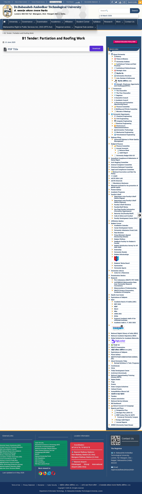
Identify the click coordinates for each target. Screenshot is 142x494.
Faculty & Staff (116, 194)
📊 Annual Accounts (121, 148)
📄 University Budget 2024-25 (124, 155)
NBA (115, 311)
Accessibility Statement (91, 2)
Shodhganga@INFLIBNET (42, 452)
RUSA (116, 316)
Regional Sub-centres (84, 27)
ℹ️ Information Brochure (122, 76)
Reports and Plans (117, 408)
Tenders (114, 396)
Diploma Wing (116, 137)
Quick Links (132, 2)
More (118, 22)
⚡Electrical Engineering (122, 123)
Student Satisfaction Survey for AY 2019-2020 (126, 246)
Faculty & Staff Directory (122, 205)
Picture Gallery (116, 190)
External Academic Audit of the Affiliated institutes (125, 319)
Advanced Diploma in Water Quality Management (126, 140)
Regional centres (63, 27)
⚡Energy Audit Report (122, 420)
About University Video (119, 361)
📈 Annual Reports (120, 422)
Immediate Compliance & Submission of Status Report (124, 159)
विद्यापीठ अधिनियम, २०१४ (122, 81)
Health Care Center (117, 295)
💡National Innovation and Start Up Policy (123, 172)
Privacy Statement (29, 485)
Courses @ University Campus (127, 417)
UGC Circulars (39, 460)
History (117, 56)
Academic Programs (118, 192)
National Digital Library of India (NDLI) (124, 333)
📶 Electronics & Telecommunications (121, 126)
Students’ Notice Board (122, 263)
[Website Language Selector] (56, 2)
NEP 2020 (117, 304)
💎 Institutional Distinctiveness (125, 68)
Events (113, 384)
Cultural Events (116, 389)
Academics (56, 22)
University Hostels (120, 252)
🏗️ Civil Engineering (121, 119)
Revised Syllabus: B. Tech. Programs (126, 363)
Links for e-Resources (121, 273)
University (13, 22)
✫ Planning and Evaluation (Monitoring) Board (123, 103)
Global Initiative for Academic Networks (125, 338)
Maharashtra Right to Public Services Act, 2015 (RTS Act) (27, 27)
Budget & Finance (117, 144)
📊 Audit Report (122, 153)
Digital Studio (115, 379)
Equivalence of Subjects (119, 297)
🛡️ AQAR (114, 176)
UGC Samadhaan (40, 462)
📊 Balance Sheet (123, 150)
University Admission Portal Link (125, 230)
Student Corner (82, 22)
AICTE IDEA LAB (117, 178)
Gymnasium (118, 265)
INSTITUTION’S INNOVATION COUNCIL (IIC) (124, 358)
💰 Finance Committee (122, 107)
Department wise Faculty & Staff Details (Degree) (125, 197)
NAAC (116, 309)
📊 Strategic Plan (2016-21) (123, 413)
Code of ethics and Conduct (123, 216)
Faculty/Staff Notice (121, 207)
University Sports (120, 268)
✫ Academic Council (121, 100)
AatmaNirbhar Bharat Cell (120, 391)
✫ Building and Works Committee (125, 109)
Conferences (115, 366)
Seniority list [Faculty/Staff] (123, 213)
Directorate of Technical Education (45, 446)
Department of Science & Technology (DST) (47, 444)
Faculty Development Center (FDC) (125, 218)
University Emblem (122, 62)
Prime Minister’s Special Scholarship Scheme (122, 236)
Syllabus (96, 22)
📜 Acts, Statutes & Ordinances (124, 78)
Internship (117, 250)
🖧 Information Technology (123, 130)
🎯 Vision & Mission (121, 59)
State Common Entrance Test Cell (44, 450)
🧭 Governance (116, 88)
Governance (27, 22)
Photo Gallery (116, 354)
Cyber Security (39, 442)
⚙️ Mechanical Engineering (123, 132)
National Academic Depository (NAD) (123, 336)
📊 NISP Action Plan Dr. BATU (124, 415)
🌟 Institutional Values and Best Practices (125, 65)
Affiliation (69, 22)
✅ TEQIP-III (115, 345)
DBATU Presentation (118, 347)
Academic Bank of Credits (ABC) (125, 302)
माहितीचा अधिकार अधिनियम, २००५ (69, 485)
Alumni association (117, 399)
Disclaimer (41, 485)
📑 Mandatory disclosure (119, 183)
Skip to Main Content (21, 2)
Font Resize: (71, 2)
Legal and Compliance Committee (122, 169)
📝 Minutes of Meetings (122, 111)
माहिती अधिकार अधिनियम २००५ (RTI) (121, 350)
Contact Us (129, 22)
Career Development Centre (123, 228)
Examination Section (118, 275)
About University (118, 54)
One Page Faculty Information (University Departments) (124, 210)
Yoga (113, 382)
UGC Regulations (40, 458)
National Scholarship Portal (43, 456)
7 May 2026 (7, 2)
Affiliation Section (117, 221)
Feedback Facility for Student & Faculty (124, 242)
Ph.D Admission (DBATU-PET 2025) (126, 280)
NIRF (116, 306)
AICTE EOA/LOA (116, 181)
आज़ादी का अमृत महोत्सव (117, 394)
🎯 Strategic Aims (120, 70)
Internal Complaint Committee (121, 165)
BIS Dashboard (116, 403)
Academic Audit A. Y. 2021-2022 (125, 322)
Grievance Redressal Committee (122, 167)
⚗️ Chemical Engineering (123, 116)
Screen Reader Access (38, 2)
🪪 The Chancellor (120, 90)
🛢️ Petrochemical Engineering (124, 135)
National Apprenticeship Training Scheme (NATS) (122, 376)
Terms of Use (16, 485)
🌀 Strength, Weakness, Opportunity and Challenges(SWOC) (126, 85)
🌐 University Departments (120, 114)
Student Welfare (119, 239)
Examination (42, 22)
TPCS (113, 368)
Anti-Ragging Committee (119, 162)
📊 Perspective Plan (121, 410)
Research (108, 22)
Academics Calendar (121, 225)
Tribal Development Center (120, 370)
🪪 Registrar (118, 95)
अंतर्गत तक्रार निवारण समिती (89, 485)
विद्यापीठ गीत (118, 73)
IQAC (113, 300)
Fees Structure (119, 233)
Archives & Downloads (119, 373)
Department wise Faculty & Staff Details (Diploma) (125, 201)
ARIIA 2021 (118, 314)
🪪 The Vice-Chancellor (122, 93)
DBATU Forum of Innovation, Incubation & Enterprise (124, 291)
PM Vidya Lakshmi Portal (42, 464)
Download (96, 48)
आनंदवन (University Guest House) (122, 425)
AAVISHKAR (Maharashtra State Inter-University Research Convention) (125, 284)
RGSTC (37, 454)
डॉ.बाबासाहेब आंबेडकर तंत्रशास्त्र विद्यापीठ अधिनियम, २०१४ (114, 485)
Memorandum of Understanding (125, 288)
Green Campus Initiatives (119, 387)
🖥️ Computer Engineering (123, 121)
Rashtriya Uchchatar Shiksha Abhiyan (46, 448)
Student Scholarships (121, 254)
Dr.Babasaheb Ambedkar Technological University (47, 7)
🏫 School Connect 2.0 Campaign (122, 406)
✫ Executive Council (121, 98)
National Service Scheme (119, 401)
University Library (117, 271)
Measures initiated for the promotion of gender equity (124, 186)
